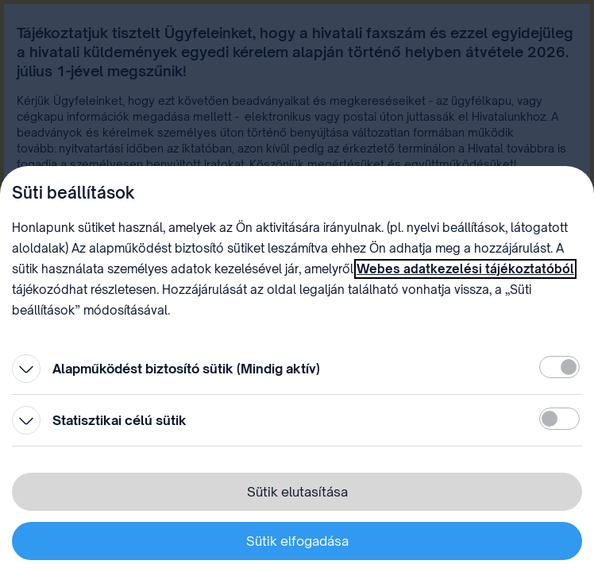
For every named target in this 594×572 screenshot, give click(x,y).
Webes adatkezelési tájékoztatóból (465, 268)
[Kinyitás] (26, 368)
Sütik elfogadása (297, 541)
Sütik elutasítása (297, 492)
